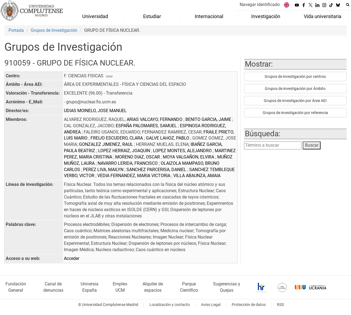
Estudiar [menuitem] (152, 16)
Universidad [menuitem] (95, 16)
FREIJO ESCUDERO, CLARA (117, 138)
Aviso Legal (210, 304)
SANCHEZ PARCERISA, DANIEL (156, 169)
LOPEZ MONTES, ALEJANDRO (183, 150)
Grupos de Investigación (54, 30)
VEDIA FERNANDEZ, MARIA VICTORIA (134, 175)
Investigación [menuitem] (265, 16)
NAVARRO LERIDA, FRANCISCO (128, 163)
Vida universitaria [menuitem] (322, 16)
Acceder (71, 258)
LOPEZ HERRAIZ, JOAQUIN (124, 150)
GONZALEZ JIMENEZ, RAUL (106, 144)
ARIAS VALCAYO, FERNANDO (155, 119)
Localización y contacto (169, 304)
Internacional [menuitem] (209, 16)
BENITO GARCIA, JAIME (208, 119)
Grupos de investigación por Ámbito (295, 88)
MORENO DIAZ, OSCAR (138, 157)
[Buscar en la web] (347, 4)
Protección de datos (249, 304)
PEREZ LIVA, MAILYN (103, 169)
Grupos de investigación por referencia (295, 112)
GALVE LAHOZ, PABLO (168, 138)
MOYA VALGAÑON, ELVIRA (189, 157)
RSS (280, 304)
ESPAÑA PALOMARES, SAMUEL (147, 125)
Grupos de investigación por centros (295, 76)
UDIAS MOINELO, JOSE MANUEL (95, 110)
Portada (16, 30)
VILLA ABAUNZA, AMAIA (196, 175)
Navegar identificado (260, 4)
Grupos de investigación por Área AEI (295, 100)
